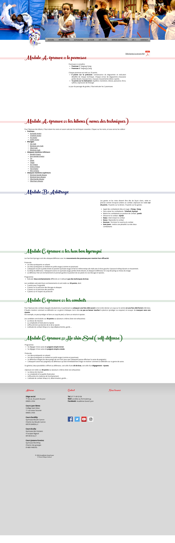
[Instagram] (90, 419)
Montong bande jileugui (38, 175)
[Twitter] (77, 419)
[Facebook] (70, 419)
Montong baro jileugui (38, 177)
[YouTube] (83, 419)
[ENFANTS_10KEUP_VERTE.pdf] (148, 54)
